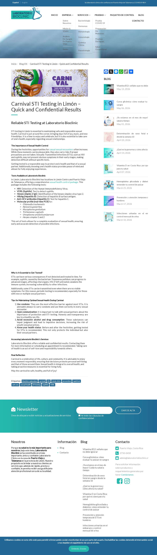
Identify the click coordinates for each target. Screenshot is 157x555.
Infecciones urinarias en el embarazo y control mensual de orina (95, 528)
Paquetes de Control (122, 15)
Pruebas (99, 15)
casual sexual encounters (61, 149)
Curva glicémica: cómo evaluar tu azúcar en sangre (96, 458)
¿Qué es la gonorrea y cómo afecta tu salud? (136, 149)
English (25, 2)
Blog (141, 15)
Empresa (66, 15)
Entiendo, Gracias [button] (79, 549)
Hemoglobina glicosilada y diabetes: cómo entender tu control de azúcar (96, 507)
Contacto (138, 21)
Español (16, 2)
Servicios (83, 15)
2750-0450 (125, 453)
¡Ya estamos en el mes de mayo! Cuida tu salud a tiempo (94, 467)
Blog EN (23, 64)
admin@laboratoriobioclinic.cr (134, 458)
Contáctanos (127, 474)
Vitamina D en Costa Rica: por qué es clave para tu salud (95, 496)
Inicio (54, 15)
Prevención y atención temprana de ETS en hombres (93, 517)
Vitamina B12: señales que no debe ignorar (136, 85)
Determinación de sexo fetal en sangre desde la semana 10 (94, 478)
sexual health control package (64, 182)
